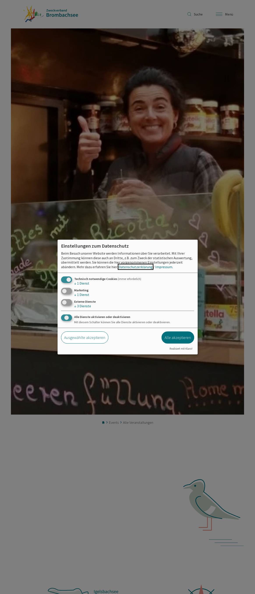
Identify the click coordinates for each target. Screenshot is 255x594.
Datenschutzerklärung (136, 267)
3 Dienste (82, 306)
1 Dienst (81, 283)
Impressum (163, 267)
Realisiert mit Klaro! (181, 348)
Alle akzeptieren (178, 337)
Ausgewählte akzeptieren (84, 337)
